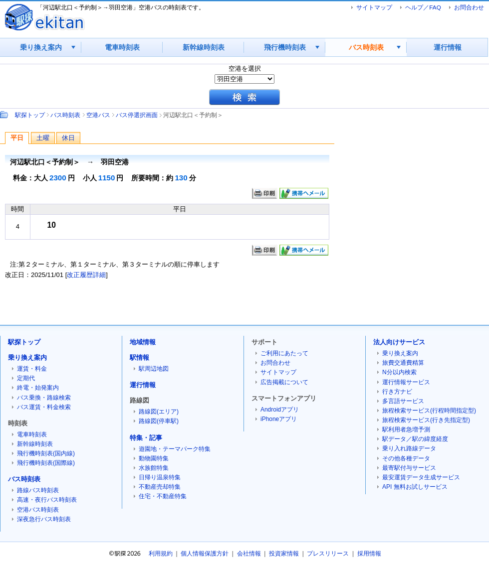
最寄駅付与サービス (409, 467)
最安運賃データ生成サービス (421, 477)
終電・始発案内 (38, 387)
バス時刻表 (366, 47)
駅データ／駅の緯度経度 (415, 438)
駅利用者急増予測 (406, 429)
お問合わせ (469, 7)
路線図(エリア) (159, 411)
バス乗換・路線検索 (44, 397)
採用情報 (369, 553)
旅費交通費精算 (403, 362)
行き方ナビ (397, 391)
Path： (5, 115)
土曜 (42, 137)
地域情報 (143, 342)
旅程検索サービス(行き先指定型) (426, 420)
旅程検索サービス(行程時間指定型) (429, 410)
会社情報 (249, 553)
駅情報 (139, 357)
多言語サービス (403, 401)
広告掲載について (284, 382)
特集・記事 (146, 437)
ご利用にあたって (284, 353)
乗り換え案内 (41, 47)
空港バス (98, 115)
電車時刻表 (122, 47)
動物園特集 (154, 458)
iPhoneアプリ (278, 419)
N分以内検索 (399, 372)
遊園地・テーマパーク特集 (175, 448)
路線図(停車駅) (159, 421)
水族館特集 (154, 467)
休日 (68, 137)
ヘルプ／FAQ (423, 7)
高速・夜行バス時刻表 (47, 499)
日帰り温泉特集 (160, 477)
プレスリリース (328, 553)
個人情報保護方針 (205, 553)
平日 (16, 137)
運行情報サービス (406, 382)
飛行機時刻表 (285, 47)
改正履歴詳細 (86, 275)
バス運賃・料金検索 (44, 407)
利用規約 (161, 553)
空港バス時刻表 (38, 509)
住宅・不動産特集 (163, 496)
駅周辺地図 (154, 368)
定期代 (26, 378)
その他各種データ (406, 458)
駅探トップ (30, 115)
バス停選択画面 (137, 115)
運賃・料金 (32, 368)
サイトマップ (374, 7)
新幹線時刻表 (204, 47)
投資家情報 (284, 553)
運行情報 (448, 47)
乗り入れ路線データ (409, 448)
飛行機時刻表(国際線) (46, 462)
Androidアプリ (279, 409)
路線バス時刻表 (38, 490)
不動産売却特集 (160, 486)
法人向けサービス (399, 342)
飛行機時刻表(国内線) (46, 453)
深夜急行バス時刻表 (44, 519)
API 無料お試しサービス (415, 486)
